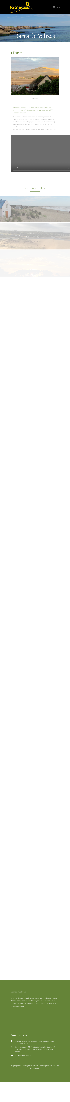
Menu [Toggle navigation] (56, 7)
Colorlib (37, 1068)
